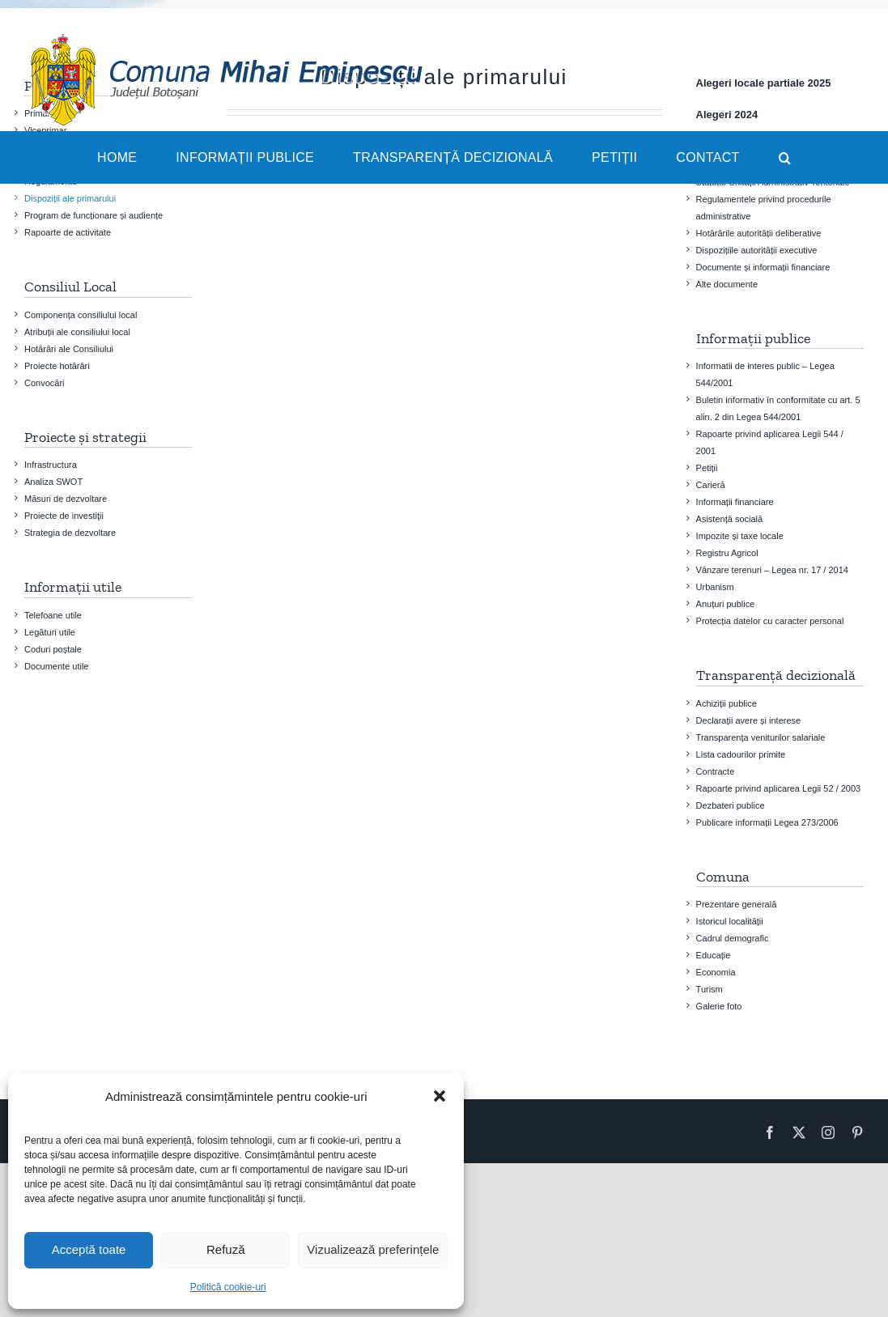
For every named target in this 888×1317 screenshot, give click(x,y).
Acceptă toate (89, 1249)
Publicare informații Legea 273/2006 (767, 822)
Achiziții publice (726, 703)
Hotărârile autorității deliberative (759, 233)
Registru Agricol (727, 553)
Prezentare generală (736, 904)
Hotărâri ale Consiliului (68, 349)
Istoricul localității (729, 921)
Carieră (710, 485)
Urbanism (715, 587)
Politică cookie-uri (228, 1287)
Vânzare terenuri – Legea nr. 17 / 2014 (772, 570)
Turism (709, 989)
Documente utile (56, 666)
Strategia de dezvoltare (70, 532)
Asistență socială (729, 519)
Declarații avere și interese (748, 720)
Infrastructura (50, 464)
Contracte (715, 771)
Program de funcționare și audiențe (93, 215)
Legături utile (49, 632)
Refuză (225, 1249)
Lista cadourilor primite (741, 754)
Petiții (707, 468)
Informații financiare (735, 502)
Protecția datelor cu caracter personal (770, 621)
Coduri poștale (53, 649)
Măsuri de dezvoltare (65, 498)
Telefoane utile (53, 615)
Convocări (44, 383)
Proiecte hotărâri (57, 366)
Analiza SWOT (53, 481)
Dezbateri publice (730, 805)
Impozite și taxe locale (740, 536)
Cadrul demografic (732, 938)
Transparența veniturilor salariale (761, 737)
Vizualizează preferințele (373, 1249)
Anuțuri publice (725, 604)
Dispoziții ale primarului (70, 198)
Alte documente (727, 284)
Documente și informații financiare (763, 267)
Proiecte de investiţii (64, 515)
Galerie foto (719, 1006)
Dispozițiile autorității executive (757, 250)
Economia (716, 972)
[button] (439, 1096)
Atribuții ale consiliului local (77, 332)
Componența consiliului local (80, 315)
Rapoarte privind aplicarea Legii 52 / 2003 (778, 788)
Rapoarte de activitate (67, 232)
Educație (713, 955)
